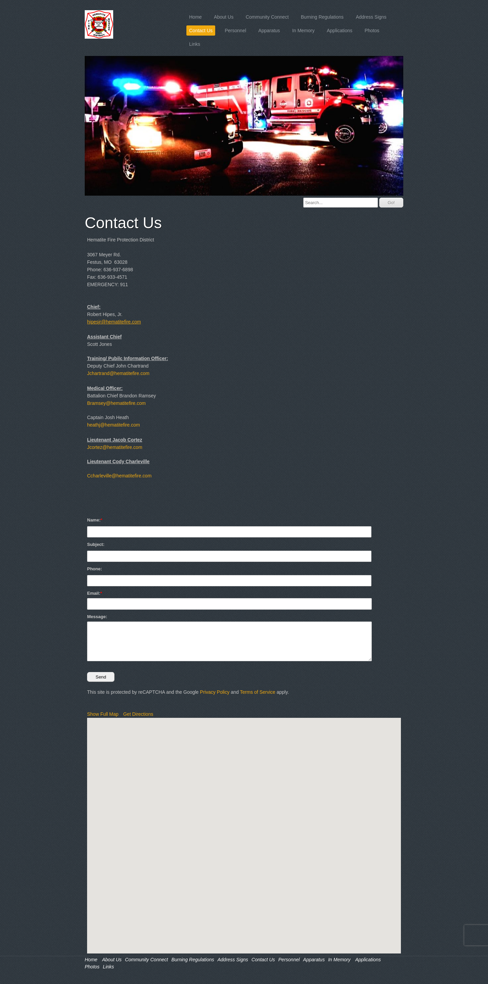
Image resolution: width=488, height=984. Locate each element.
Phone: (94, 568)
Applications (339, 30)
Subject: (95, 544)
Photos (372, 30)
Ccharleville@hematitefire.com (119, 475)
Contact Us (200, 30)
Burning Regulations (322, 17)
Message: (97, 616)
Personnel (235, 30)
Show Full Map (103, 714)
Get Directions (138, 714)
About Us (223, 17)
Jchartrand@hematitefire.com (118, 373)
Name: (94, 520)
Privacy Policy (214, 692)
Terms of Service (257, 692)
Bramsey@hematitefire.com (116, 403)
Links (194, 44)
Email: (93, 593)
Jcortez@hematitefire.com (114, 447)
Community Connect (267, 17)
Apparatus (269, 30)
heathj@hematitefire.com (113, 425)
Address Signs (371, 17)
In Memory (303, 30)
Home (195, 17)
